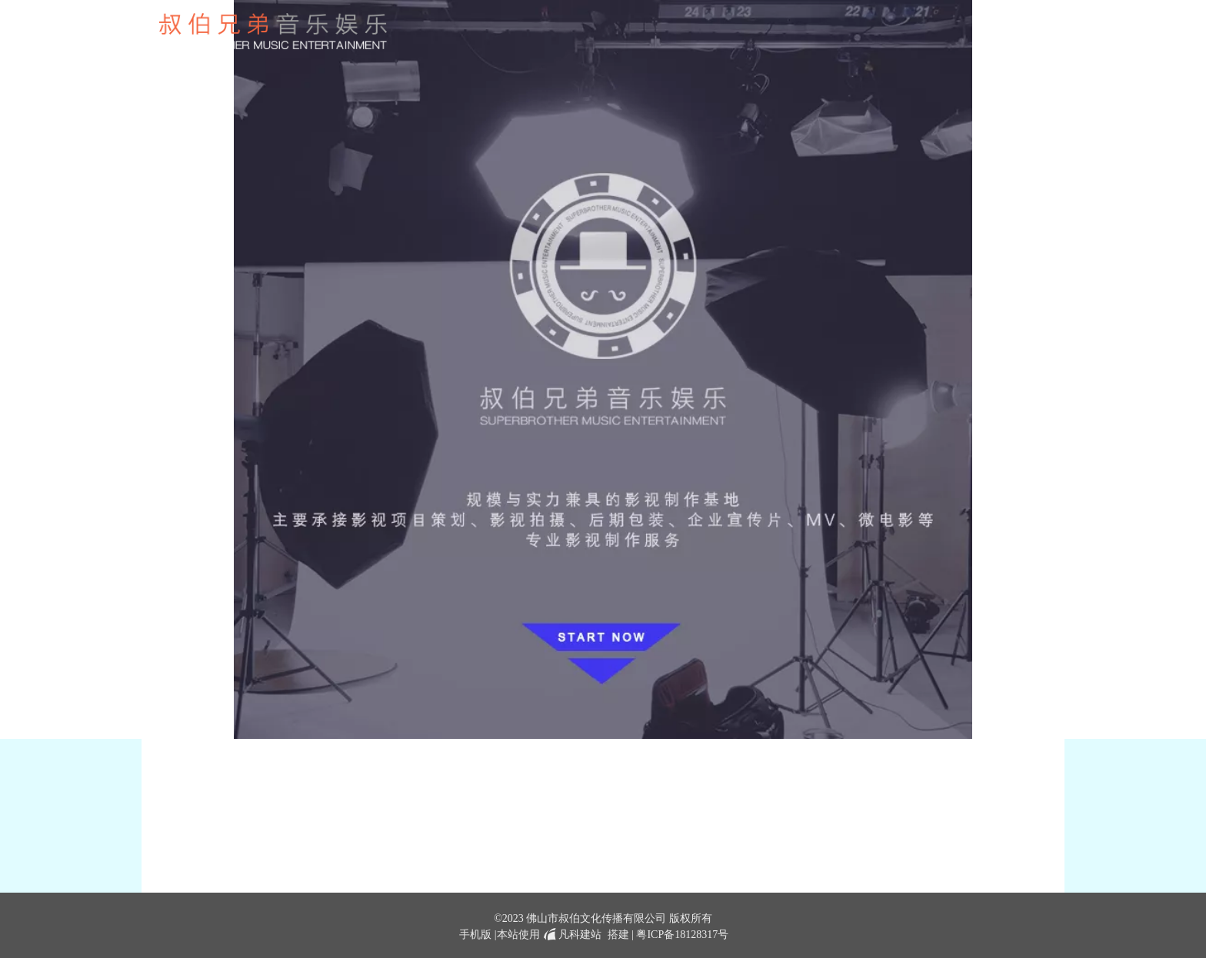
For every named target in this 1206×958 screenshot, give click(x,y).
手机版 (475, 934)
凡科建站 (570, 934)
